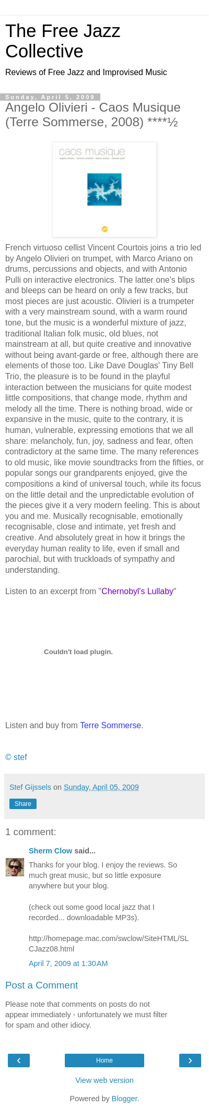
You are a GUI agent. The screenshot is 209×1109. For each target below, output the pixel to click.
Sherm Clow (50, 851)
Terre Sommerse (110, 725)
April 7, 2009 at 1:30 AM (68, 963)
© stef (16, 757)
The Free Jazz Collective (63, 41)
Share (23, 803)
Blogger (124, 1098)
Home (104, 1060)
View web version (104, 1080)
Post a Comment (41, 985)
